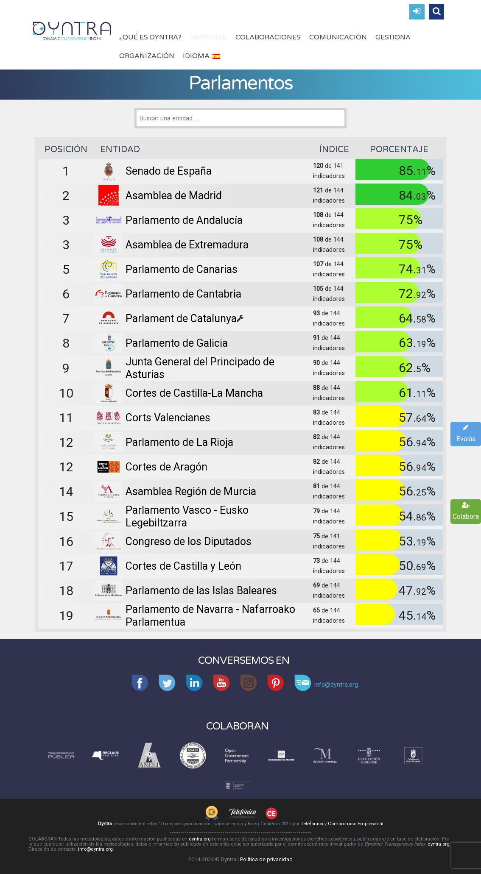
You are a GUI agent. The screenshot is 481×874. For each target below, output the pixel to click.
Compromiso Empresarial (355, 824)
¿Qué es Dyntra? (150, 37)
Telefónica (312, 824)
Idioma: (201, 56)
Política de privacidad (266, 859)
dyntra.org (200, 839)
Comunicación (338, 37)
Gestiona (393, 37)
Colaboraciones (268, 37)
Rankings (208, 37)
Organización (146, 56)
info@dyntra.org (95, 849)
